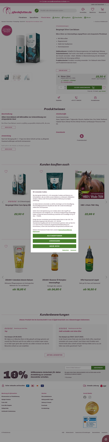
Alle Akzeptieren (54, 236)
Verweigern (54, 241)
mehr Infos (54, 246)
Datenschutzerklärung (65, 230)
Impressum (36, 231)
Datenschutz (65, 250)
